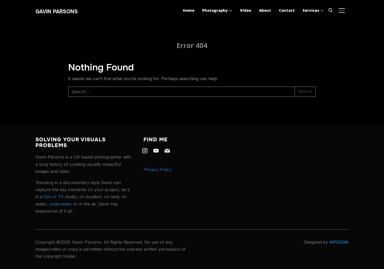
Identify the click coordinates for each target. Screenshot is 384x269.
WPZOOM (339, 242)
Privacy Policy (157, 169)
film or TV (54, 196)
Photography (215, 10)
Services (311, 10)
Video (245, 10)
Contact (287, 10)
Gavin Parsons (56, 11)
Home (188, 10)
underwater (60, 204)
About (265, 10)
